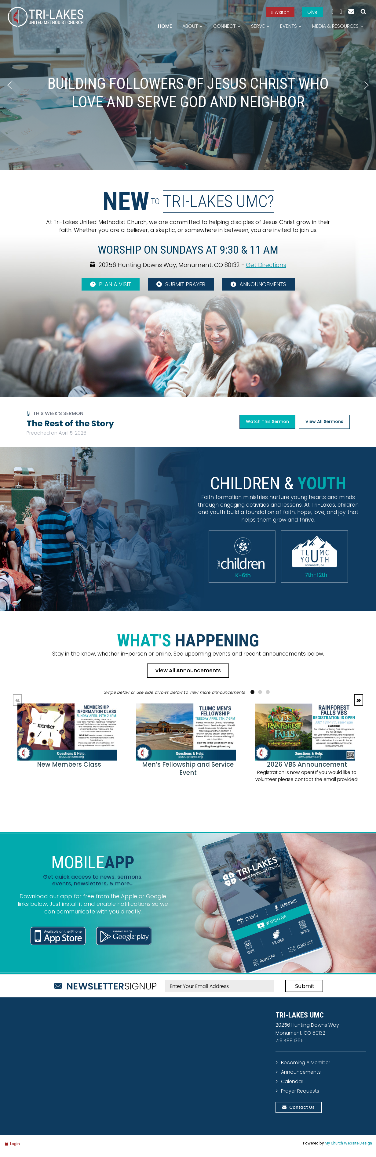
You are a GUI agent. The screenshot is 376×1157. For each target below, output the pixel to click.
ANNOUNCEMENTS (258, 284)
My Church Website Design (348, 1143)
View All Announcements (188, 670)
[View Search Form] (363, 11)
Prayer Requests (300, 1090)
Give (312, 12)
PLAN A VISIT (110, 284)
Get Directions (266, 265)
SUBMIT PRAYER (180, 284)
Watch (280, 12)
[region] (188, 85)
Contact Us (302, 1107)
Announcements (301, 1072)
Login (15, 1143)
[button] (9, 85)
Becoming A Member (305, 1062)
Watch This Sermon (267, 421)
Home (165, 26)
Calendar (292, 1081)
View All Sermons (324, 421)
